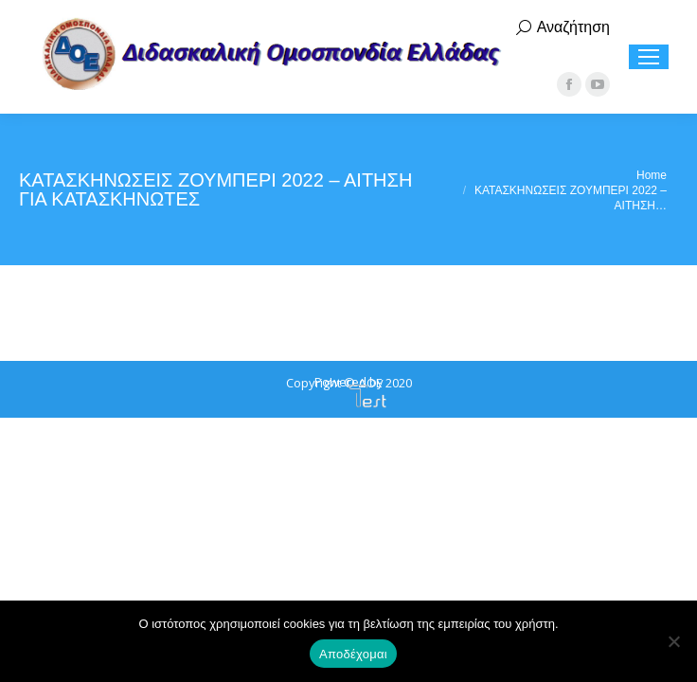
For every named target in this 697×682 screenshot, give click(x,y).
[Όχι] (673, 641)
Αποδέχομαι (353, 654)
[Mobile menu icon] (649, 57)
